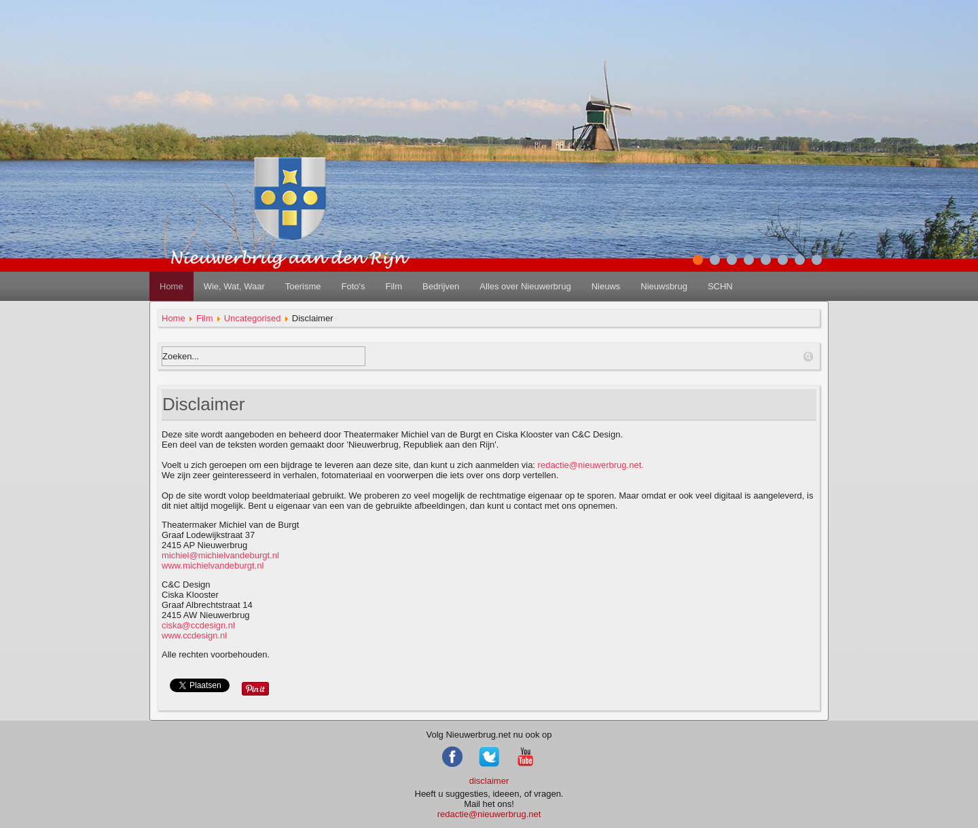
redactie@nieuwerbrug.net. (591, 465)
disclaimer (489, 781)
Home (171, 286)
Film (393, 286)
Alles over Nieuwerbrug (524, 286)
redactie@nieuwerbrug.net (489, 814)
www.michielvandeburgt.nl (213, 565)
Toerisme (303, 286)
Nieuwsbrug (663, 286)
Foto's (353, 286)
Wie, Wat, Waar (234, 286)
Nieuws (606, 286)
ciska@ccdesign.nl (198, 625)
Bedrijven (440, 286)
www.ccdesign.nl (198, 630)
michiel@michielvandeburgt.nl (220, 555)
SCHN (720, 286)
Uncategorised (252, 318)
